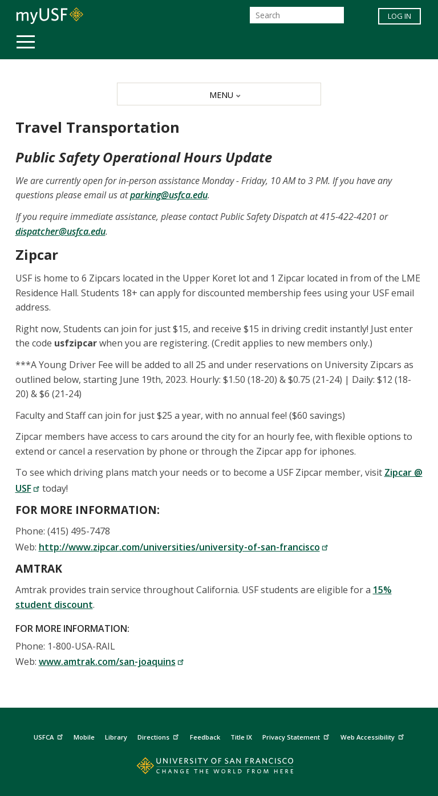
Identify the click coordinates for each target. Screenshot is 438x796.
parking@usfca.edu (169, 195)
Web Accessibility (373, 735)
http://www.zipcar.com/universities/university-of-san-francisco (183, 547)
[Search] (297, 15)
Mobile (84, 737)
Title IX (241, 737)
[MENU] (219, 94)
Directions (159, 735)
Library (116, 737)
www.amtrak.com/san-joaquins (111, 661)
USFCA (50, 735)
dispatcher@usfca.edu (60, 231)
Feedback (205, 737)
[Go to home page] (218, 768)
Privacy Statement (297, 735)
